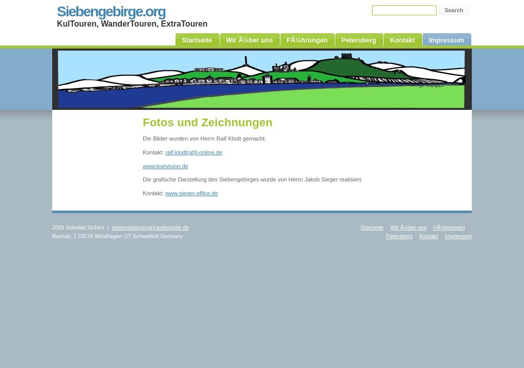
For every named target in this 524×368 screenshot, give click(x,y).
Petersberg (399, 236)
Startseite (372, 227)
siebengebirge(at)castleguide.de (150, 227)
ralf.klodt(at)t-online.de (193, 152)
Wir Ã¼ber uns (408, 227)
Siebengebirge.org (111, 11)
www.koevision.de (165, 166)
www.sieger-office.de (191, 193)
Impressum (458, 236)
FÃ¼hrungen (449, 227)
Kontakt (429, 236)
